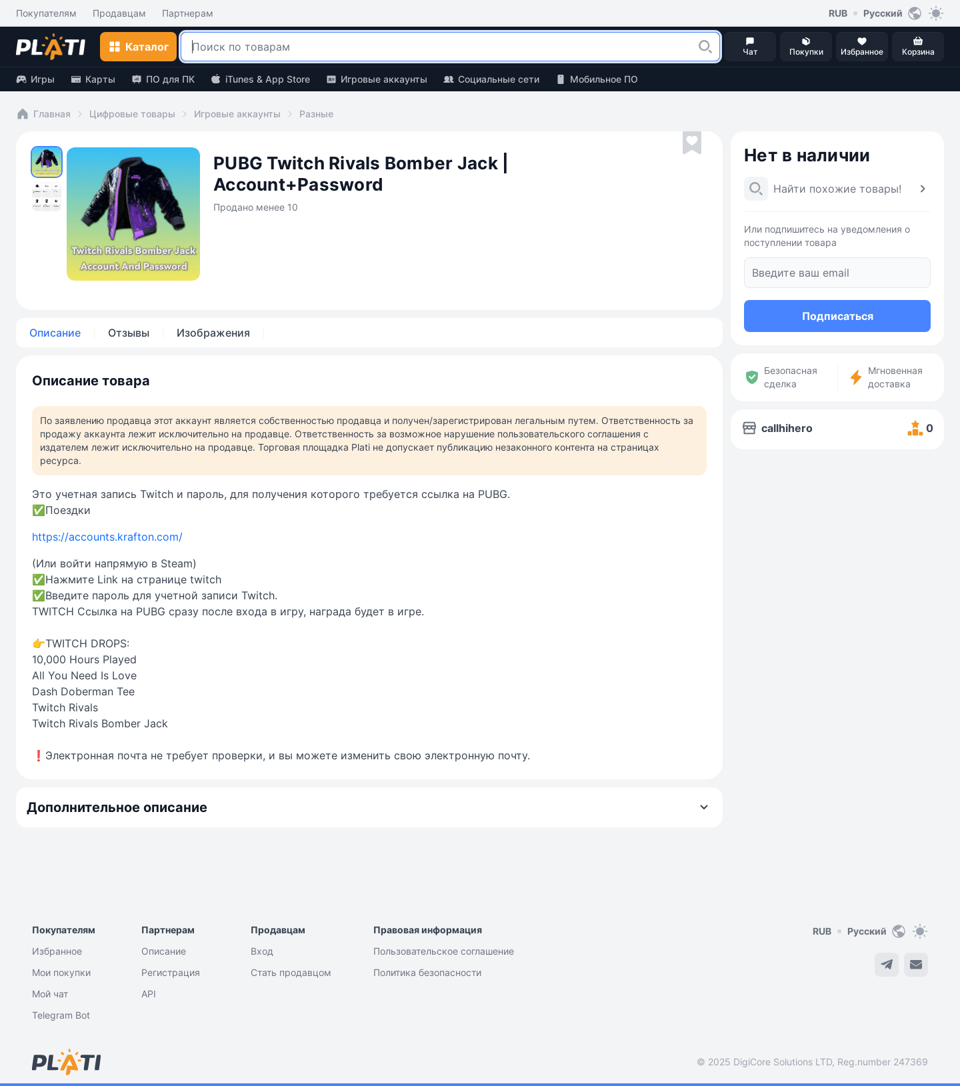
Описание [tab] (55, 332)
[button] (705, 46)
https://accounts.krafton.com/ (107, 536)
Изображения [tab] (213, 332)
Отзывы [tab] (128, 332)
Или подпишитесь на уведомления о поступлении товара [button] (827, 235)
